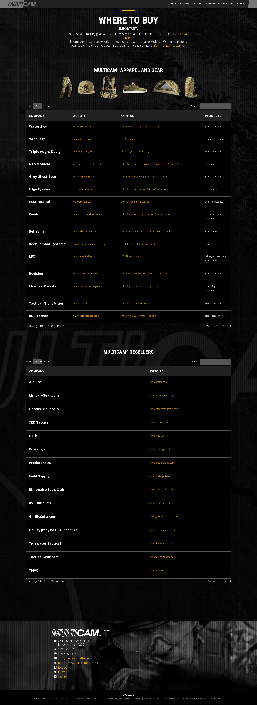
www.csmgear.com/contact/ (135, 201)
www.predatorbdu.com (162, 462)
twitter (62, 672)
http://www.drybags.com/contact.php (140, 126)
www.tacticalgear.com (161, 556)
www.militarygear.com (161, 395)
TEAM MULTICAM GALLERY (118, 698)
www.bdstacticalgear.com (86, 315)
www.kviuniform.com (160, 503)
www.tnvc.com (157, 570)
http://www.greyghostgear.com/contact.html (144, 176)
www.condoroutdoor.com (86, 214)
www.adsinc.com (159, 381)
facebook (64, 667)
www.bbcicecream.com (162, 489)
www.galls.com (157, 435)
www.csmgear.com (82, 201)
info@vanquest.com (131, 139)
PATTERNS (66, 698)
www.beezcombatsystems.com (89, 243)
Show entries (38, 106)
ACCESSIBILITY (217, 698)
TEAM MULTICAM (94, 698)
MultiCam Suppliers (233, 3)
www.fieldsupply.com (161, 476)
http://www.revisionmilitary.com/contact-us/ (144, 273)
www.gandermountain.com (164, 408)
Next (226, 326)
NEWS (137, 698)
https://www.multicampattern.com (80, 663)
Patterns (184, 3)
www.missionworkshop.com (87, 286)
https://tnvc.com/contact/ (134, 303)
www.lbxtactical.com (83, 256)
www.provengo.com (160, 449)
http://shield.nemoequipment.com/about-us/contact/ (149, 164)
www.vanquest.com (83, 139)
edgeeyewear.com (82, 189)
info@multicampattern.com (170, 45)
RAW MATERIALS (170, 698)
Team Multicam (212, 3)
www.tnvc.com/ (80, 303)
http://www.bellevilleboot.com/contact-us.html (145, 231)
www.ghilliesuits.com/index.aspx (166, 516)
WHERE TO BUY (151, 698)
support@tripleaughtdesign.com (138, 151)
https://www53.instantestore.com (138, 315)
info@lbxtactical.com (132, 256)
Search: (211, 106)
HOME (173, 3)
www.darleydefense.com (163, 530)
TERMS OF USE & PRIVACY (194, 698)
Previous (215, 326)
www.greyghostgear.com (85, 176)
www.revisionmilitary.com (86, 273)
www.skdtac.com (159, 422)
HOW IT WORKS (50, 698)
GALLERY (79, 698)
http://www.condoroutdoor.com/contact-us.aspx (147, 214)
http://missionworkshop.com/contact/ (141, 286)
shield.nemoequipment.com (87, 164)
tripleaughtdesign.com (84, 151)
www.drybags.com (82, 126)
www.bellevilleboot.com (85, 231)
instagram (64, 676)
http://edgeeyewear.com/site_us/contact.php (144, 189)
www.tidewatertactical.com (164, 543)
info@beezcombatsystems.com (138, 243)
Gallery (197, 3)
